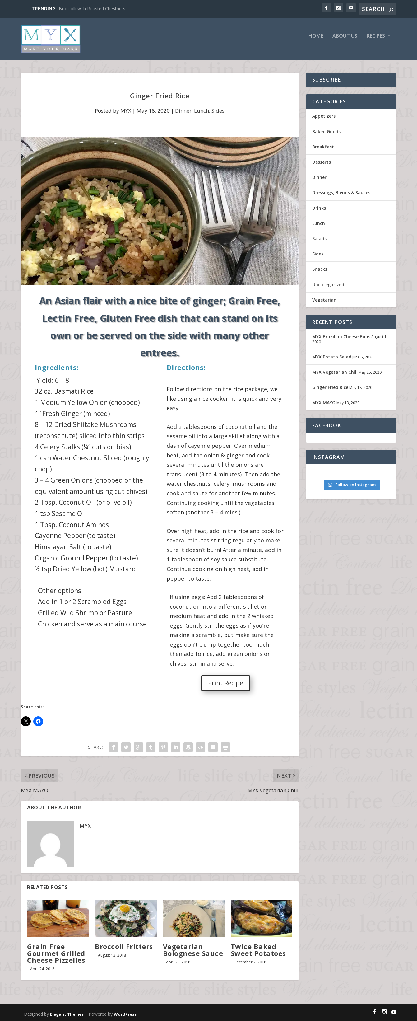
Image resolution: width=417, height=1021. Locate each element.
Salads (319, 244)
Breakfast (323, 153)
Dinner (183, 116)
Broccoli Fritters (124, 952)
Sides (218, 116)
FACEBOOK (326, 431)
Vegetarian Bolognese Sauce (193, 956)
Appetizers (324, 122)
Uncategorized (328, 290)
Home (315, 42)
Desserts (321, 168)
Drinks (319, 214)
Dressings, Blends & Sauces (341, 199)
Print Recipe (225, 689)
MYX (125, 116)
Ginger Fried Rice (330, 393)
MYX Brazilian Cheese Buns (341, 342)
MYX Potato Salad (331, 363)
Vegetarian (324, 306)
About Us (344, 42)
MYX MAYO (324, 409)
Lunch (201, 116)
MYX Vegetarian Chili (335, 378)
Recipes (376, 42)
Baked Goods (326, 137)
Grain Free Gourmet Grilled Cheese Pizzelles (56, 959)
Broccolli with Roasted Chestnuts (92, 9)
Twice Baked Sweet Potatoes (258, 956)
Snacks (319, 275)
